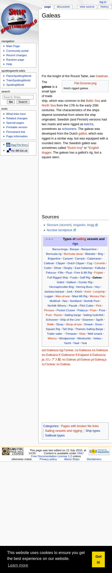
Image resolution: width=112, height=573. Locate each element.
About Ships (72, 459)
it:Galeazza (97, 355)
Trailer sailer (54, 333)
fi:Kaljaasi (82, 355)
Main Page (13, 46)
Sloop (59, 324)
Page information (17, 136)
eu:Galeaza (50, 355)
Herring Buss (84, 286)
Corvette (99, 263)
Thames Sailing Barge (89, 329)
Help (9, 64)
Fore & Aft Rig (83, 272)
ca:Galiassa (83, 350)
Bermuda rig (53, 253)
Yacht (67, 343)
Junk (69, 291)
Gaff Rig (85, 277)
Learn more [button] (18, 565)
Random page (15, 59)
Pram (93, 310)
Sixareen (87, 319)
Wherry (52, 338)
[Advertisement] (67, 47)
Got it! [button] (98, 559)
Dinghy (68, 267)
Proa (102, 310)
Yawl (76, 343)
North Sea (49, 105)
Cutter (48, 267)
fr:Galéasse (67, 355)
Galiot (60, 282)
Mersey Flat (97, 296)
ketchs (88, 124)
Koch (88, 291)
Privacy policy (48, 459)
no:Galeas (69, 359)
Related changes (16, 118)
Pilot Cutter (87, 305)
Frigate (98, 272)
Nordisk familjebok (59, 230)
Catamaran (94, 258)
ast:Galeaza (50, 350)
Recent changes (16, 55)
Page (47, 6)
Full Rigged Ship (57, 277)
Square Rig (53, 329)
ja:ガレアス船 (51, 359)
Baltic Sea (93, 101)
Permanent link (15, 131)
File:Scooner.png (85, 83)
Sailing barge (73, 314)
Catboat (49, 263)
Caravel (67, 258)
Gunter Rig (85, 282)
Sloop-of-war (74, 324)
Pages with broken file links (80, 426)
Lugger (49, 296)
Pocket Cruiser (66, 310)
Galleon (71, 282)
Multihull (55, 300)
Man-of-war (63, 296)
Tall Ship (67, 329)
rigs (75, 243)
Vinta (82, 333)
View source (87, 6)
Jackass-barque (54, 291)
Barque (74, 249)
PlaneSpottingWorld (18, 75)
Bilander (90, 253)
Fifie (61, 272)
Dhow (57, 267)
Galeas (97, 277)
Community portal (17, 50)
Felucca (51, 272)
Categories (50, 426)
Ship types (93, 431)
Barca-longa (60, 249)
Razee (58, 314)
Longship (99, 291)
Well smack (95, 333)
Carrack (80, 258)
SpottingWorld (15, 84)
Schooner (52, 319)
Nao (64, 300)
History (104, 6)
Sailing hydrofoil (93, 314)
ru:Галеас (49, 364)
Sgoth (99, 319)
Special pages (15, 122)
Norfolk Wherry (56, 305)
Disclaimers (94, 459)
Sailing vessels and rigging (63, 431)
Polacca (82, 310)
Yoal (84, 343)
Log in (103, 1)
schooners (69, 129)
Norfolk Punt (91, 300)
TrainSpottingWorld (18, 80)
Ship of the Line (70, 319)
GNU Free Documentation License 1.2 (57, 455)
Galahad (102, 76)
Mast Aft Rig (80, 296)
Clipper (60, 263)
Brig (100, 253)
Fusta (74, 277)
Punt (49, 314)
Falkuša (100, 267)
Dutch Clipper (76, 263)
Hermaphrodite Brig (61, 286)
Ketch (78, 291)
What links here (16, 113)
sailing (81, 239)
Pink (98, 305)
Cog (89, 263)
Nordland (75, 300)
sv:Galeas (63, 364)
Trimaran (71, 333)
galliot (82, 133)
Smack (88, 324)
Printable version (16, 127)
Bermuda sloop (73, 253)
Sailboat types (55, 435)
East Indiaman (84, 267)
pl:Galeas (83, 359)
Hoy (97, 286)
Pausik (73, 305)
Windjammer (67, 338)
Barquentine (89, 249)
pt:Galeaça (98, 359)
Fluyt (69, 272)
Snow (98, 324)
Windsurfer (84, 338)
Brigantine (54, 258)
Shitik (50, 324)
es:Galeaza (100, 350)
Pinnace (49, 310)
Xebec (97, 338)
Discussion (63, 6)
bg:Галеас (66, 350)
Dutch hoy (75, 148)
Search (5, 91)
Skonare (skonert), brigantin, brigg (70, 225)
